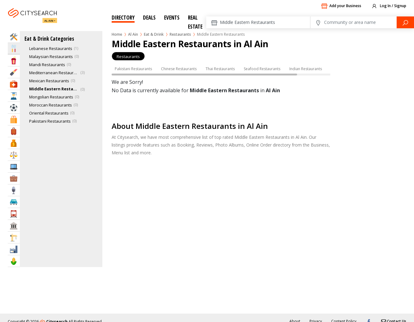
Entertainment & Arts (14, 60)
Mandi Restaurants (47, 64)
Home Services (14, 37)
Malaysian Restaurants (51, 56)
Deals (149, 17)
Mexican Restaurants (49, 81)
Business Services (14, 178)
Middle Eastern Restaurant (54, 89)
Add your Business (341, 6)
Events (172, 17)
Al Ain (48, 21)
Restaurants (180, 34)
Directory (123, 17)
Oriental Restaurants (49, 113)
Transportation (14, 214)
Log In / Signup (388, 6)
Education (14, 96)
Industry (14, 249)
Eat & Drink (154, 34)
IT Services (14, 166)
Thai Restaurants (220, 68)
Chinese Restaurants (179, 68)
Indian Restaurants (305, 68)
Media (14, 190)
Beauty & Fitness (14, 72)
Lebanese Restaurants (50, 48)
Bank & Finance (14, 143)
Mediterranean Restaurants (54, 72)
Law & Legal (14, 155)
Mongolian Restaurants (51, 97)
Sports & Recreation (14, 107)
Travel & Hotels (14, 131)
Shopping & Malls (14, 119)
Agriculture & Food (14, 261)
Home (117, 34)
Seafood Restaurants (262, 68)
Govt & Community (14, 225)
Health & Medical (14, 84)
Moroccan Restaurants (50, 105)
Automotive (14, 202)
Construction (14, 237)
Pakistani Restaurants (50, 121)
